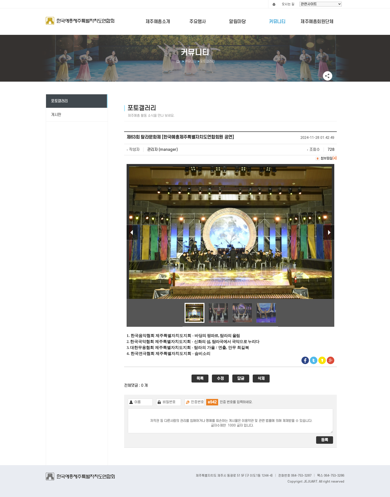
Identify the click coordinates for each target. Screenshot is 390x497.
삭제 (261, 378)
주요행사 (197, 21)
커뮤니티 (277, 21)
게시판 (56, 114)
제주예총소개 (158, 21)
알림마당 (237, 21)
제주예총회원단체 (316, 21)
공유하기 (327, 76)
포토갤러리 (59, 101)
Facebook (305, 360)
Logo (80, 23)
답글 (240, 378)
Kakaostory (322, 360)
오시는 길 (288, 4)
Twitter (313, 360)
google (330, 360)
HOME (274, 4)
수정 (220, 378)
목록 (199, 378)
